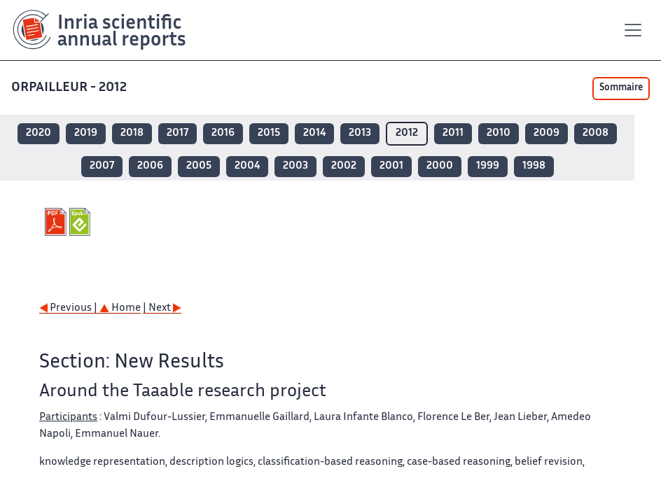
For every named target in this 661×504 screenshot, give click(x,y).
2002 (343, 166)
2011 (453, 133)
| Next (162, 308)
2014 (314, 133)
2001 (391, 166)
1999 (487, 166)
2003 (295, 166)
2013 (360, 133)
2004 (247, 166)
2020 (38, 133)
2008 (595, 133)
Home (120, 308)
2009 (546, 133)
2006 (150, 166)
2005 (198, 166)
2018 (132, 133)
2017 (177, 133)
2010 (498, 133)
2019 (85, 133)
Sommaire (621, 88)
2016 (223, 133)
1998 (533, 166)
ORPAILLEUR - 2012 (70, 88)
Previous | (69, 308)
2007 (102, 166)
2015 (269, 133)
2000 (439, 166)
